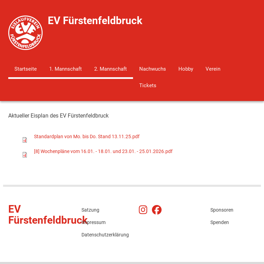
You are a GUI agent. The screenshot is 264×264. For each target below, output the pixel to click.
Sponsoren (221, 210)
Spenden (219, 222)
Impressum (93, 222)
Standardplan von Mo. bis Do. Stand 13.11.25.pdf (87, 136)
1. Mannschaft (65, 69)
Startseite (25, 69)
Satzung (90, 210)
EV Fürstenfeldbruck (95, 20)
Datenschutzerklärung (104, 234)
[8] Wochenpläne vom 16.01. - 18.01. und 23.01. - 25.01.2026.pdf (103, 151)
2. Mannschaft (110, 69)
